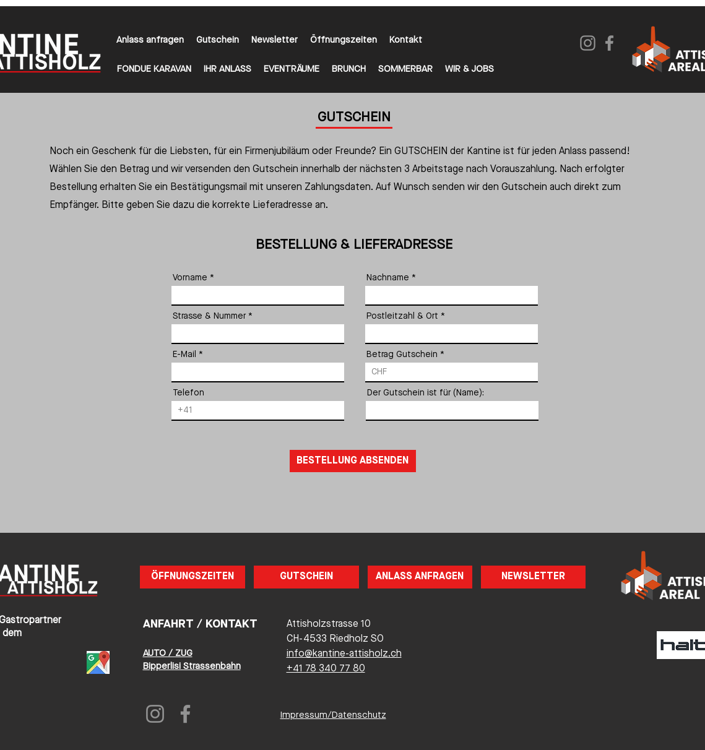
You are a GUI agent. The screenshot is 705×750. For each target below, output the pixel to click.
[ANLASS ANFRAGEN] (420, 577)
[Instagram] (587, 43)
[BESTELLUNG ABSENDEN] (353, 461)
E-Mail (184, 354)
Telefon (188, 393)
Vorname (190, 278)
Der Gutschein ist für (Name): (425, 393)
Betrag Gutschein (402, 354)
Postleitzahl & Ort (402, 316)
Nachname (387, 278)
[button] (343, 41)
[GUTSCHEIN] (306, 577)
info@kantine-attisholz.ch (344, 654)
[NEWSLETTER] (533, 577)
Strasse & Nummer (209, 316)
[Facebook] (609, 43)
